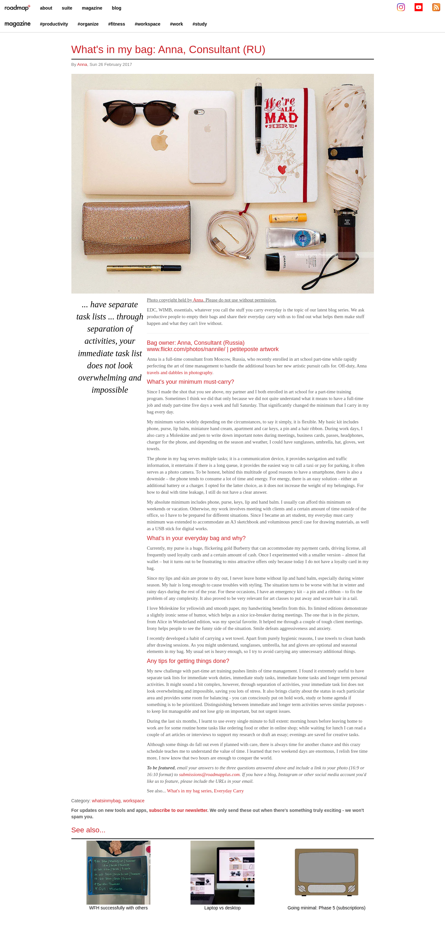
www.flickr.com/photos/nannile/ (186, 349)
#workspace (147, 24)
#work (176, 24)
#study (200, 24)
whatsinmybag (106, 800)
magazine (92, 8)
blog (117, 8)
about (46, 8)
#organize (88, 24)
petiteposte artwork (254, 349)
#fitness (116, 24)
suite (67, 8)
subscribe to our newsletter (178, 810)
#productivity (54, 24)
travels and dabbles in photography (179, 372)
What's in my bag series (189, 790)
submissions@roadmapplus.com (209, 774)
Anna (82, 64)
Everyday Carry (229, 790)
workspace (133, 800)
